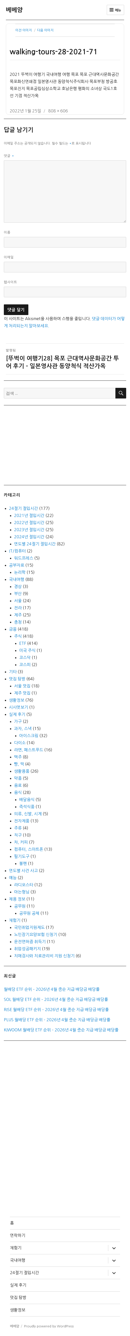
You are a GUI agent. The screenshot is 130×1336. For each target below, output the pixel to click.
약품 (18, 778)
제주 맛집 (22, 693)
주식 (18, 636)
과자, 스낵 (23, 728)
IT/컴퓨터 (17, 551)
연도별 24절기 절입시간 (35, 544)
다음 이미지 (45, 30)
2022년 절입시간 (29, 522)
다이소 (20, 743)
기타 (13, 672)
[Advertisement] (66, 444)
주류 (18, 828)
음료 (18, 785)
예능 (13, 878)
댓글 (9, 156)
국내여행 (16, 579)
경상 (18, 586)
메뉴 (115, 10)
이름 (7, 232)
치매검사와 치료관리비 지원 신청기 (44, 956)
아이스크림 (28, 736)
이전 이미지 (23, 30)
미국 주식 (27, 650)
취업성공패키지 (27, 949)
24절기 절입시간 (23, 508)
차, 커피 (21, 842)
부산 (18, 594)
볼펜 (23, 863)
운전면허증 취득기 (30, 942)
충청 (18, 622)
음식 (18, 792)
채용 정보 (17, 899)
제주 (18, 615)
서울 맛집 (22, 686)
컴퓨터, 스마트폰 (28, 849)
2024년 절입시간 (29, 537)
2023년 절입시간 (29, 530)
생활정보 (16, 700)
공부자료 (16, 565)
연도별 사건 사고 (23, 871)
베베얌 (14, 10)
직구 (18, 835)
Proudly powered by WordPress (49, 1326)
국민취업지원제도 (29, 927)
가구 (18, 721)
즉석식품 (26, 807)
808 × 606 (58, 111)
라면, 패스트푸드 (28, 750)
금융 (13, 629)
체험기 (14, 920)
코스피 (25, 665)
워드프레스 (23, 558)
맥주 (18, 757)
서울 (18, 601)
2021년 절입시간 (29, 515)
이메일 (9, 257)
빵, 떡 (19, 764)
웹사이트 (10, 282)
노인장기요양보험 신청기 (35, 934)
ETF (22, 643)
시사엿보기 (18, 707)
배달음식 (26, 799)
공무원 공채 (29, 913)
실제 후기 (17, 714)
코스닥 (25, 657)
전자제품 (21, 821)
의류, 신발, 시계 (28, 814)
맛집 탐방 (17, 679)
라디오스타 (23, 885)
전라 (18, 608)
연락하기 (17, 1235)
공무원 (20, 906)
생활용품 (21, 771)
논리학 (20, 572)
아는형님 (21, 892)
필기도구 (21, 856)
